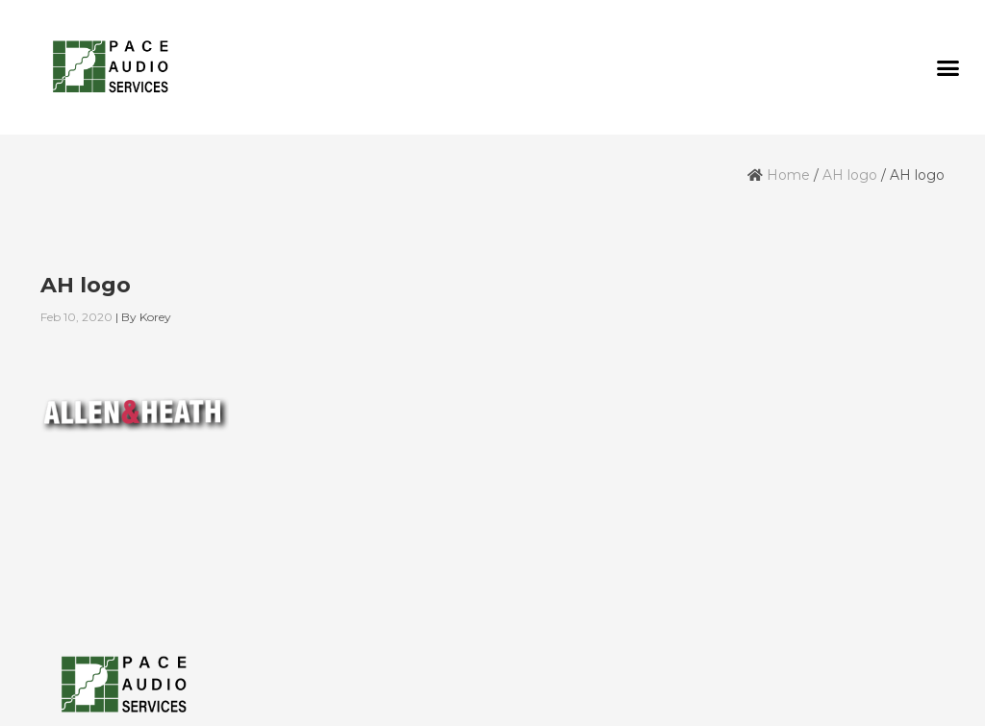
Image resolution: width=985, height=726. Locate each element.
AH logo (849, 175)
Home (788, 175)
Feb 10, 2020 (76, 317)
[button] (947, 67)
